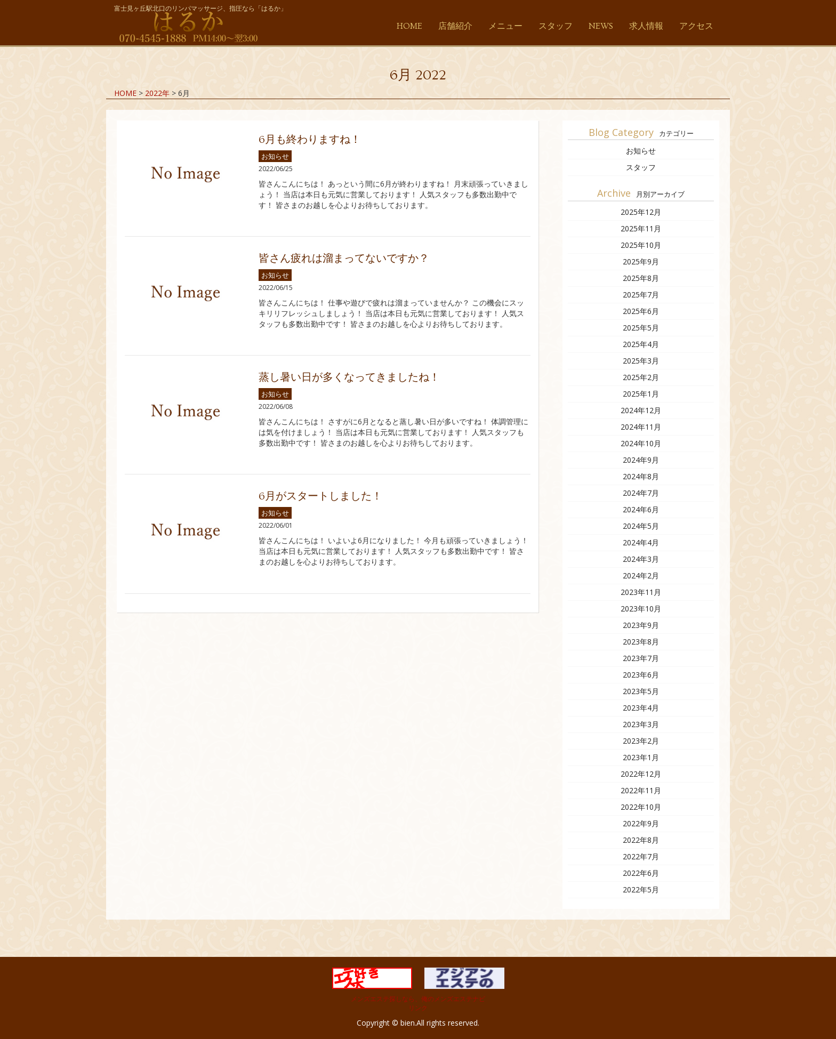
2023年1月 (641, 757)
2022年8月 (641, 840)
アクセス (696, 26)
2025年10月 (641, 245)
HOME (409, 26)
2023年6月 (641, 675)
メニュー (505, 26)
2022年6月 (641, 873)
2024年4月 (641, 542)
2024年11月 (641, 427)
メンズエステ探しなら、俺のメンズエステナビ (418, 998)
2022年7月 (641, 856)
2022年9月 (641, 823)
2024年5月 (641, 526)
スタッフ (555, 26)
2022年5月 (641, 889)
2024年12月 (641, 410)
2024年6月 (641, 509)
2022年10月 (641, 807)
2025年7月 (641, 294)
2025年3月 (641, 361)
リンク (418, 1007)
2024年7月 (641, 493)
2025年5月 (641, 328)
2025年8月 (641, 278)
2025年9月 (641, 261)
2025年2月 (641, 377)
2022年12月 (641, 774)
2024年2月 (641, 575)
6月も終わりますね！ (310, 140)
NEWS (601, 26)
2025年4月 (641, 344)
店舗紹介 (455, 26)
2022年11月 (641, 790)
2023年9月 (641, 625)
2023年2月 (641, 741)
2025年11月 (641, 228)
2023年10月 (641, 608)
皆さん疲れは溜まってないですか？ (344, 258)
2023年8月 (641, 642)
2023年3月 (641, 724)
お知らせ (275, 156)
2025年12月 (641, 212)
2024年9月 (641, 460)
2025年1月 (641, 394)
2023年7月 (641, 658)
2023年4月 (641, 708)
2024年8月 (641, 476)
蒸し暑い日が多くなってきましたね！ (349, 377)
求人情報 (646, 26)
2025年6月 (641, 311)
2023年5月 (641, 691)
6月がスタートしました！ (320, 496)
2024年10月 (641, 443)
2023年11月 (641, 592)
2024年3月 (641, 559)
